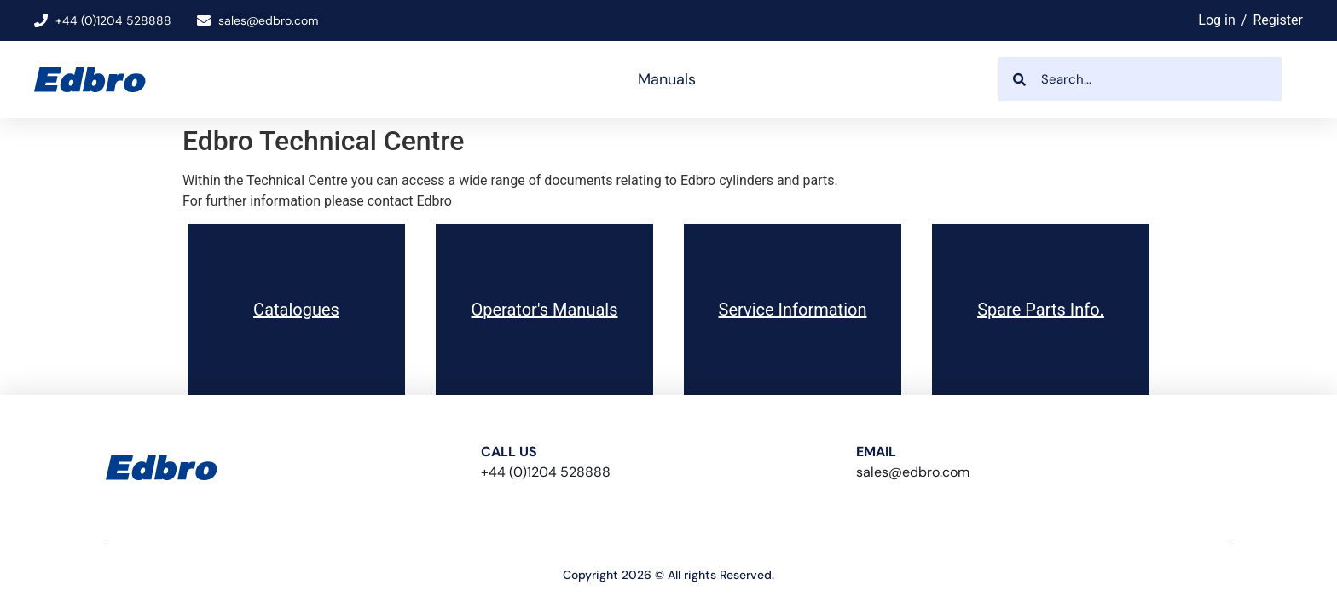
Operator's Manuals (544, 309)
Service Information (793, 309)
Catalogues (296, 309)
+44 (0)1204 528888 (546, 472)
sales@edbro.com (912, 472)
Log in (1216, 20)
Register (1278, 20)
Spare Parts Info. (1040, 309)
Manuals (667, 79)
